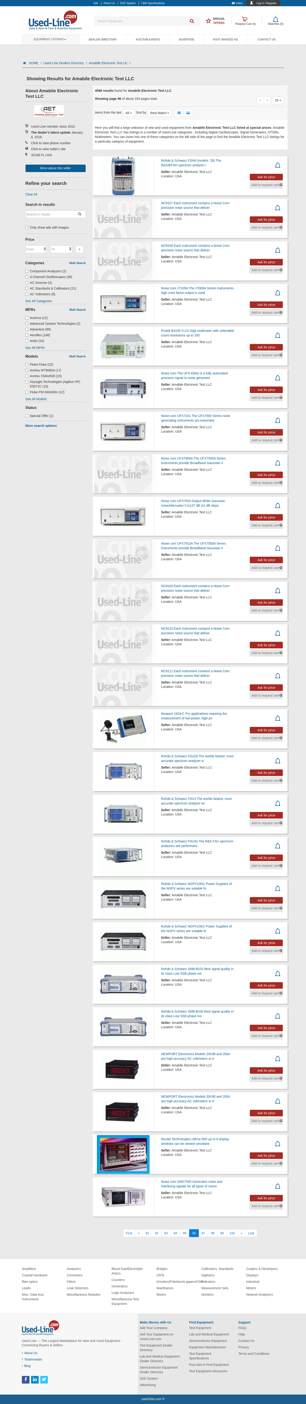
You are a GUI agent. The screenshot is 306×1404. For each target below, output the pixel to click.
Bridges (161, 1269)
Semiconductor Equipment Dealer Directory (159, 1370)
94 (175, 1233)
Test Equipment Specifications (200, 1356)
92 (157, 1233)
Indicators (208, 1281)
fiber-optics (30, 1281)
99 (222, 1233)
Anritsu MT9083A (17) (43, 370)
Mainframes (164, 1288)
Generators (120, 1286)
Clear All (31, 194)
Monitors (207, 1294)
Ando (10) (34, 341)
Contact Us (267, 39)
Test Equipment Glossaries (208, 1371)
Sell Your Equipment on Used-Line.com (156, 1336)
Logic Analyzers (123, 1293)
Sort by (141, 112)
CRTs (160, 1275)
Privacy (243, 1347)
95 (185, 1233)
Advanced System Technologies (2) (52, 323)
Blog (26, 1366)
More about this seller (55, 168)
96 (194, 1233)
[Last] (251, 1233)
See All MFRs (35, 348)
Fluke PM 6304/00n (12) (44, 392)
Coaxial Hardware (34, 1275)
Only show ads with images (47, 227)
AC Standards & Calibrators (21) (50, 288)
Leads (26, 1288)
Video (237, 3)
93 (166, 1233)
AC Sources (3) (38, 282)
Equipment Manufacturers (207, 1347)
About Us (30, 1353)
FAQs (242, 1328)
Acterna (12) (36, 318)
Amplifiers (29, 1269)
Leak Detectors (77, 1288)
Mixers (161, 1294)
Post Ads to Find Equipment (209, 1365)
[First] (129, 1233)
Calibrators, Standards (217, 1269)
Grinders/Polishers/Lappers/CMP (180, 1281)
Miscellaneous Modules (83, 1294)
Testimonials (32, 1359)
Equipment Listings (50, 39)
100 (232, 1233)
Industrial (252, 1281)
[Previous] (139, 1233)
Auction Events (148, 39)
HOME (35, 63)
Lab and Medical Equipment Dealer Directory (160, 1359)
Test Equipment (200, 1328)
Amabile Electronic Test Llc (110, 63)
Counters (118, 1280)
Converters (74, 1275)
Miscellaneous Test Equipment (125, 1301)
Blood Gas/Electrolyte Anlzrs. (127, 1271)
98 (212, 1233)
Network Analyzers (259, 1294)
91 (147, 1233)
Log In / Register (266, 3)
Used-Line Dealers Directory (65, 63)
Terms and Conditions (253, 1353)
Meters (251, 1288)
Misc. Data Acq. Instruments (33, 1297)
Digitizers (208, 1275)
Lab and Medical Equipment (209, 1334)
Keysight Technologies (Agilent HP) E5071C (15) (52, 384)
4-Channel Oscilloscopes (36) (48, 277)
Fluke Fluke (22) (39, 364)
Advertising (148, 1385)
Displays (252, 1275)
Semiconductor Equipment (208, 1341)
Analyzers (74, 1269)
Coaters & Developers (262, 1269)
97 (203, 1233)
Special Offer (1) (39, 416)
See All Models (36, 399)
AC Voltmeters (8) (40, 294)
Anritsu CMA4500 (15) (43, 376)
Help (241, 1334)
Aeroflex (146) (37, 335)
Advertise (186, 39)
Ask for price (266, 177)
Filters (71, 1281)
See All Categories (38, 301)
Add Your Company (154, 1328)
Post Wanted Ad (225, 39)
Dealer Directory (103, 39)
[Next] (241, 1233)
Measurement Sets (214, 1288)
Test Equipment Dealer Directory (156, 1348)
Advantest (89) (38, 329)
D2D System (149, 1378)
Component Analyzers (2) (45, 271)
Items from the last (108, 112)
